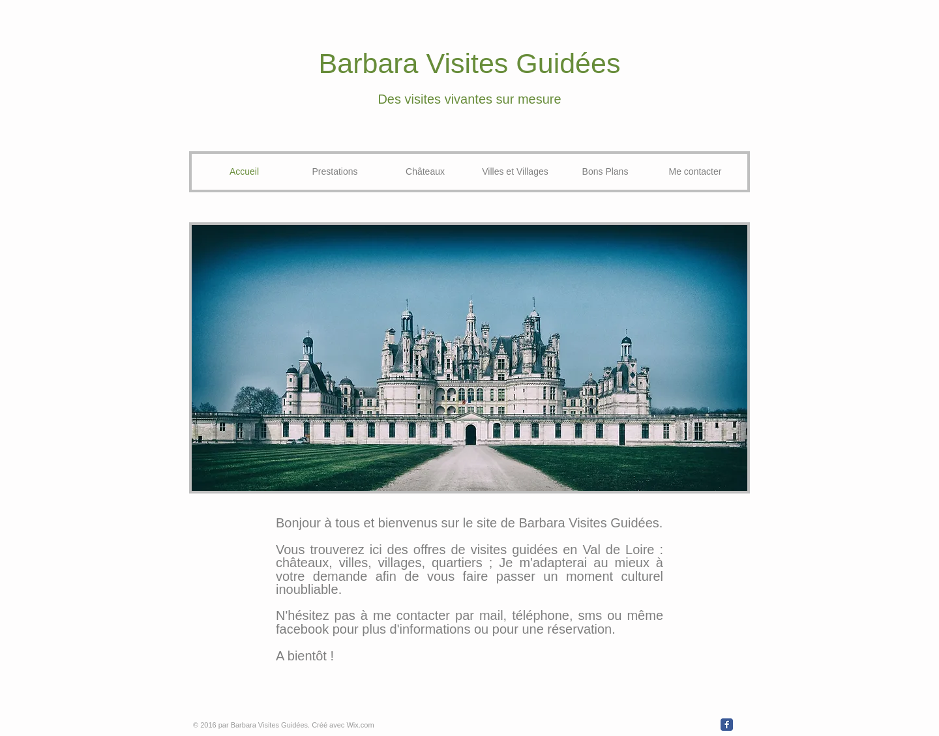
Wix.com (360, 725)
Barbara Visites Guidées (470, 63)
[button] (469, 357)
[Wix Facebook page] (727, 724)
